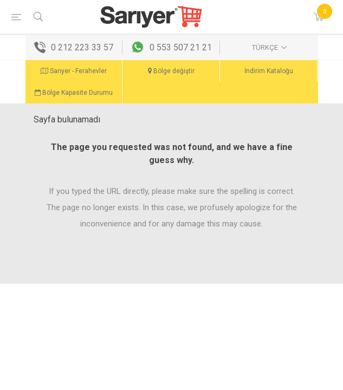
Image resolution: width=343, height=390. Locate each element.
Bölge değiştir (171, 71)
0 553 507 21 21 (181, 47)
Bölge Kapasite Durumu (74, 92)
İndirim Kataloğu (268, 71)
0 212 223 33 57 (82, 47)
